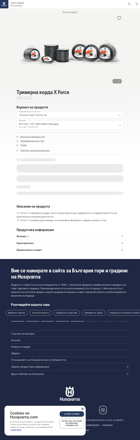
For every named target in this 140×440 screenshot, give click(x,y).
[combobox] (70, 114)
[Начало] (4, 4)
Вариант (22, 120)
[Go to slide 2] (32, 321)
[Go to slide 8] (122, 321)
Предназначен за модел (29, 111)
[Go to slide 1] (17, 321)
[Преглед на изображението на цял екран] (70, 49)
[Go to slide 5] (77, 321)
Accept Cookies (71, 414)
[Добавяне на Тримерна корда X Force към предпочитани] (119, 18)
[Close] (82, 409)
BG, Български (17, 5)
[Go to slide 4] (62, 321)
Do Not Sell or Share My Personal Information (72, 423)
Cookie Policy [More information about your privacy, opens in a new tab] (16, 430)
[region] (45, 420)
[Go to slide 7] (107, 321)
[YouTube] (103, 410)
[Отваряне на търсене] (129, 4)
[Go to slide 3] (47, 321)
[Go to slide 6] (92, 321)
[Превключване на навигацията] (136, 4)
